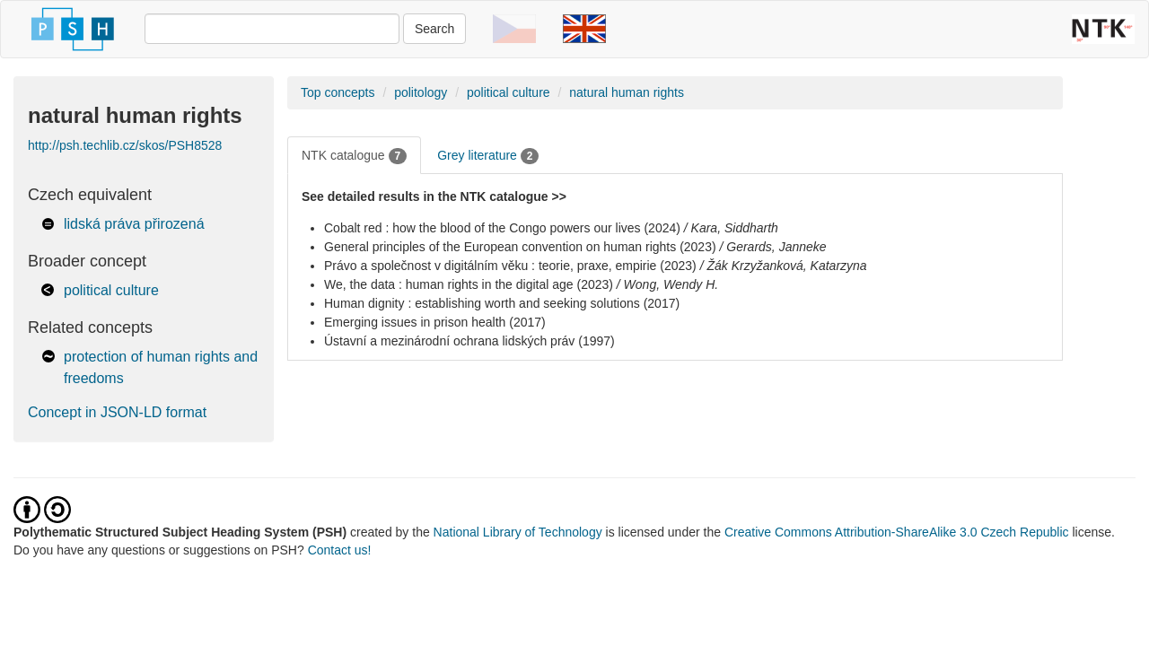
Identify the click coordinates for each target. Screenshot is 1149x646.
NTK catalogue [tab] (354, 156)
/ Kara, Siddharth (731, 228)
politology (420, 92)
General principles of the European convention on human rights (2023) (520, 247)
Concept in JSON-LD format (117, 412)
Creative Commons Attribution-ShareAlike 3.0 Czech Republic (898, 532)
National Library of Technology (518, 532)
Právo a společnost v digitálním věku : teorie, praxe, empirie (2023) (510, 265)
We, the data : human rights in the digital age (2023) (468, 284)
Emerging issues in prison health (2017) (435, 322)
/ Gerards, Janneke (773, 247)
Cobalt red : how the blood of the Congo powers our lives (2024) (502, 228)
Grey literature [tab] (488, 156)
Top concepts (338, 92)
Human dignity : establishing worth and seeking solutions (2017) (502, 303)
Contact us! (340, 550)
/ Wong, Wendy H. (667, 284)
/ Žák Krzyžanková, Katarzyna (783, 265)
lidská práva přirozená (134, 223)
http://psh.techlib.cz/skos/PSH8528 (125, 145)
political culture (111, 290)
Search (434, 29)
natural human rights (626, 92)
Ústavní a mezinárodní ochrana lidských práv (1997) (469, 341)
